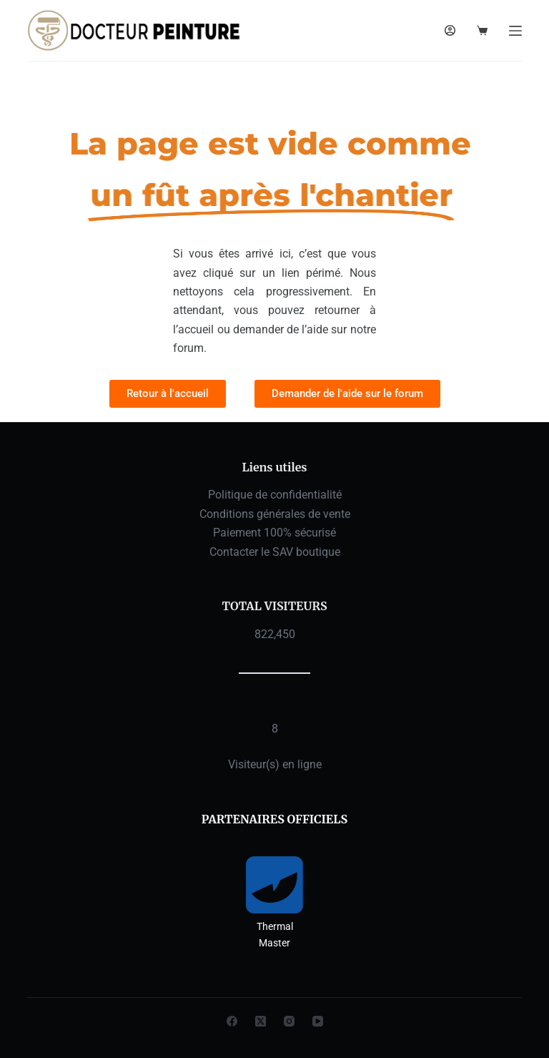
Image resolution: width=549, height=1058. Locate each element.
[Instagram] (289, 1021)
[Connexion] (450, 30)
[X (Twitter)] (260, 1021)
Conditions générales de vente (274, 514)
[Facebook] (232, 1021)
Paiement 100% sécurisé (274, 532)
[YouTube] (317, 1021)
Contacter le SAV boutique (274, 552)
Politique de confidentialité (275, 494)
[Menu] (515, 30)
